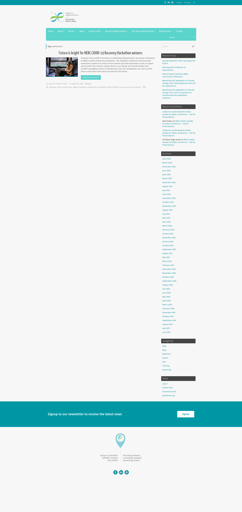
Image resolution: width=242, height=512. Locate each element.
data (70, 87)
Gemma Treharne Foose (58, 84)
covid (59, 87)
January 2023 (167, 234)
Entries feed (167, 388)
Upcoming (166, 370)
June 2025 (166, 170)
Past (164, 362)
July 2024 (166, 190)
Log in (165, 384)
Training (165, 366)
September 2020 (169, 281)
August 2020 (167, 285)
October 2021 (168, 245)
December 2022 (169, 237)
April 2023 (166, 222)
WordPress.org (168, 395)
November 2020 (169, 273)
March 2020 (167, 304)
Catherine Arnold (169, 112)
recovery (122, 87)
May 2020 (166, 297)
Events (165, 358)
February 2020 (168, 308)
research (129, 87)
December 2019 (168, 312)
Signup (185, 414)
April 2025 (166, 174)
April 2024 (166, 194)
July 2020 (166, 289)
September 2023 (169, 206)
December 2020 (169, 269)
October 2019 (168, 316)
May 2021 (166, 257)
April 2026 (166, 159)
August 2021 (167, 253)
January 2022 (167, 241)
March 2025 (167, 178)
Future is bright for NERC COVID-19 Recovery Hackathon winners (100, 53)
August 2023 (167, 210)
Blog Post (166, 354)
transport (137, 87)
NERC (109, 87)
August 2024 (167, 186)
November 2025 (169, 167)
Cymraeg (187, 2)
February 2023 (168, 230)
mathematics (93, 87)
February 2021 (168, 265)
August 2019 (167, 324)
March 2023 (167, 226)
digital (75, 87)
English (179, 2)
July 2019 (166, 328)
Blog (89, 84)
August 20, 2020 (77, 84)
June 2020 (166, 293)
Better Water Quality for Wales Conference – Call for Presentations (179, 114)
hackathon (83, 87)
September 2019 (169, 320)
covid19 (65, 87)
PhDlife (115, 87)
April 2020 (166, 301)
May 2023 (166, 218)
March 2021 (167, 261)
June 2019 (166, 332)
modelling (103, 87)
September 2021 (169, 249)
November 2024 (169, 182)
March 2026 (167, 163)
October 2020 (168, 277)
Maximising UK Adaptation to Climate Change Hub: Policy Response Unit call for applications (178, 83)
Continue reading (91, 77)
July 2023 (166, 214)
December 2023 (169, 198)
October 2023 (168, 202)
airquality (52, 87)
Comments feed (169, 391)
